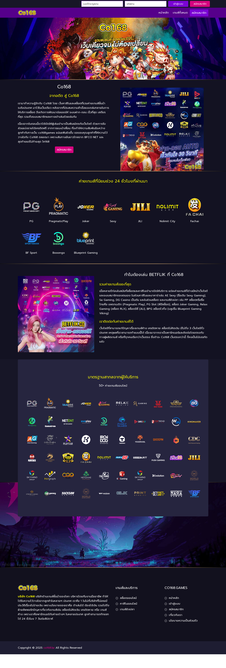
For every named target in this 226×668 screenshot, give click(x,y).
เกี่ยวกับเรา (175, 615)
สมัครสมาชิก (200, 4)
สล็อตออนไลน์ (128, 598)
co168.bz (49, 648)
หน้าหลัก (164, 13)
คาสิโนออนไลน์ (128, 604)
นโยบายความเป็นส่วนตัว (183, 621)
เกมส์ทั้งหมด (180, 13)
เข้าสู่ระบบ (178, 4)
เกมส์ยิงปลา (127, 609)
